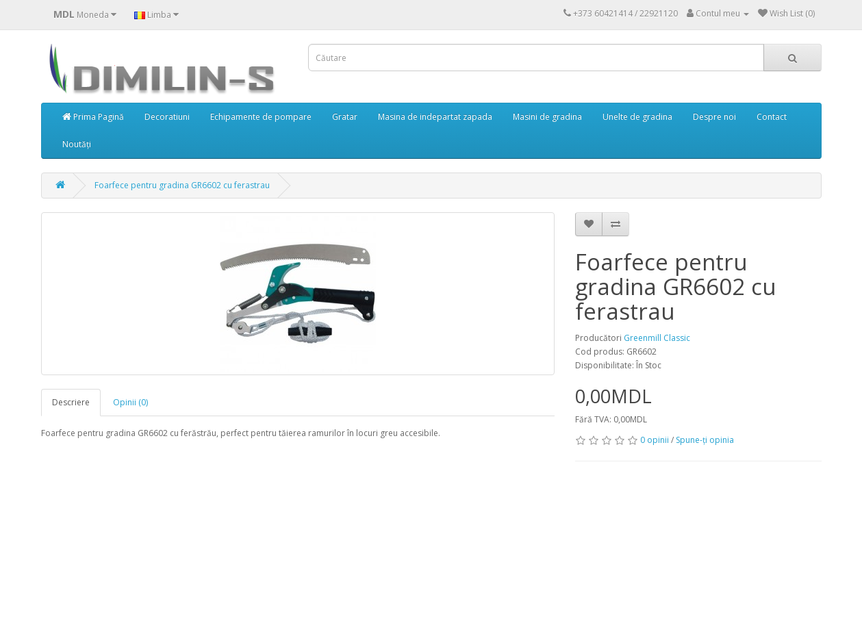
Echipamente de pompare (261, 117)
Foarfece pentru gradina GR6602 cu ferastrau (182, 185)
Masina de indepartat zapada (435, 117)
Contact (772, 117)
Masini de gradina (547, 117)
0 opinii (654, 440)
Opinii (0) (130, 402)
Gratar (344, 117)
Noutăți (76, 144)
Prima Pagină (93, 117)
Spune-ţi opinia (705, 440)
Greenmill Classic (657, 338)
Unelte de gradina (637, 117)
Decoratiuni (167, 117)
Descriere (71, 402)
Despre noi (714, 117)
